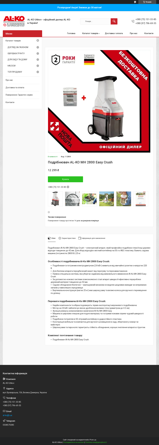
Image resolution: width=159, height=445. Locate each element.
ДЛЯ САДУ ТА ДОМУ (17, 59)
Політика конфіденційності (96, 442)
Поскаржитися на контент (73, 442)
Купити (65, 179)
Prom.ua (93, 440)
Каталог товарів (90, 33)
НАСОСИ (11, 66)
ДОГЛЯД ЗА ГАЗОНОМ (18, 47)
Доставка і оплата (114, 33)
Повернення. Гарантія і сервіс (19, 95)
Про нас (133, 33)
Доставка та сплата (15, 87)
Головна (71, 33)
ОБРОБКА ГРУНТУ (16, 53)
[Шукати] (114, 21)
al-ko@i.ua (7, 415)
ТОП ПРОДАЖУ (15, 72)
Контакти (148, 33)
